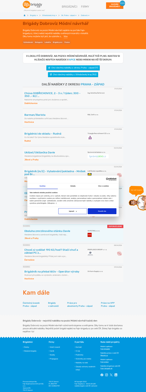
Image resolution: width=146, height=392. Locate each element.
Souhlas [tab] (43, 186)
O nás (78, 350)
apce (72, 58)
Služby (52, 353)
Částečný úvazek (31, 303)
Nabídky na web (82, 361)
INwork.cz (104, 354)
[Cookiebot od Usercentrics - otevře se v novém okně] (107, 179)
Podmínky (79, 353)
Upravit (73, 211)
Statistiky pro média (83, 357)
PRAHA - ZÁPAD (92, 83)
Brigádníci (69, 6)
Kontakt (79, 346)
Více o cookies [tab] (103, 186)
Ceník (52, 350)
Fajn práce (104, 361)
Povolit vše (102, 211)
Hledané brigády (30, 350)
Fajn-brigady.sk (106, 367)
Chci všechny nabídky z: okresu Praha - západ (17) (73, 66)
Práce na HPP (108, 303)
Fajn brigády (105, 348)
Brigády (53, 303)
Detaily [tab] (73, 186)
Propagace (54, 357)
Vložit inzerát (55, 346)
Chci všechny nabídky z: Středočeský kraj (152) (73, 73)
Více (66, 36)
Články (26, 346)
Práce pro (79, 303)
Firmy (85, 6)
